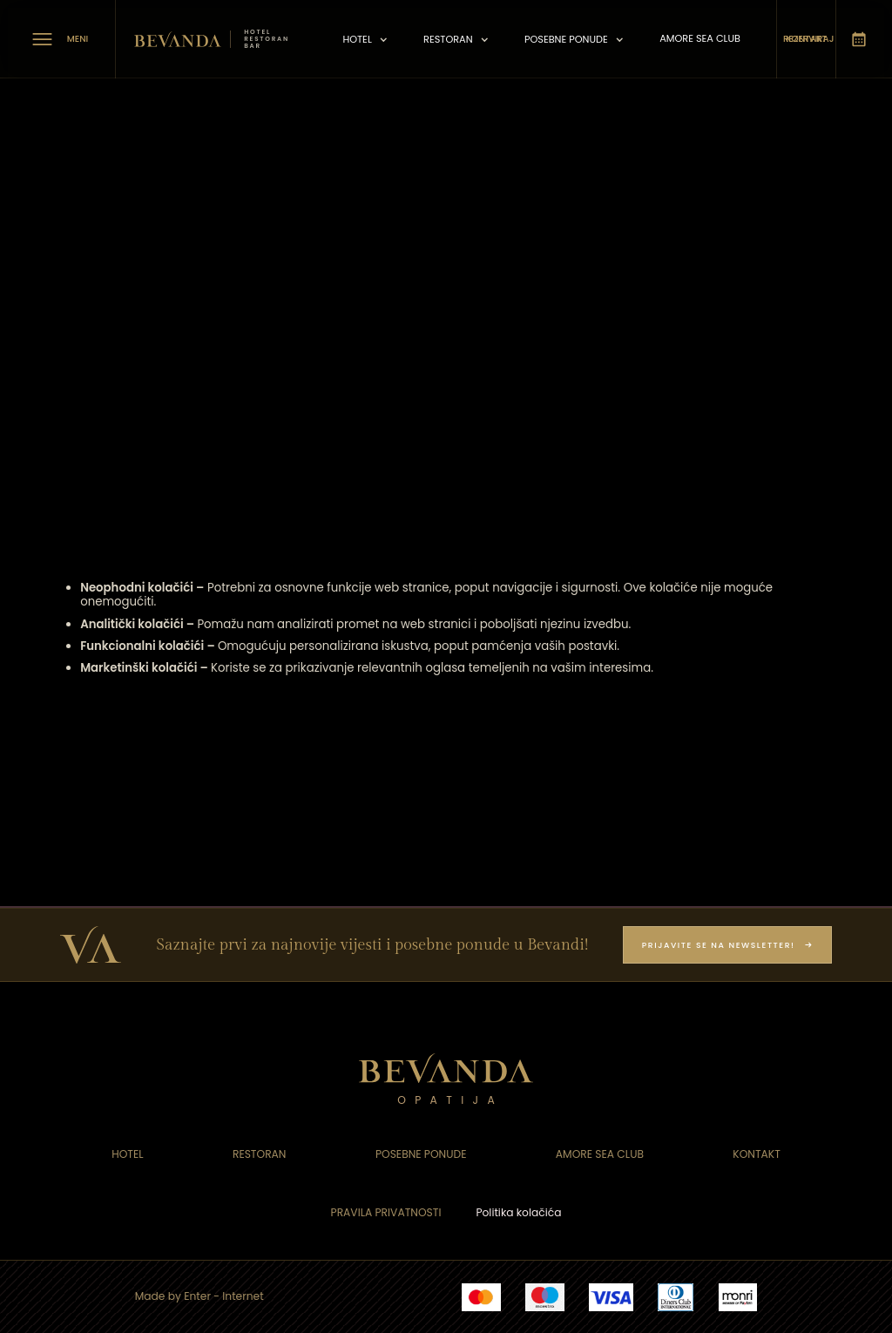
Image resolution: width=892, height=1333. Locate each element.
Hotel (356, 40)
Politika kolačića (518, 1212)
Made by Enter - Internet (199, 1296)
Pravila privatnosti (386, 1212)
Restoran (447, 40)
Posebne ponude (421, 1154)
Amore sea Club (600, 1154)
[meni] (58, 39)
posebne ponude (566, 40)
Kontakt (756, 1154)
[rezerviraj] (828, 39)
